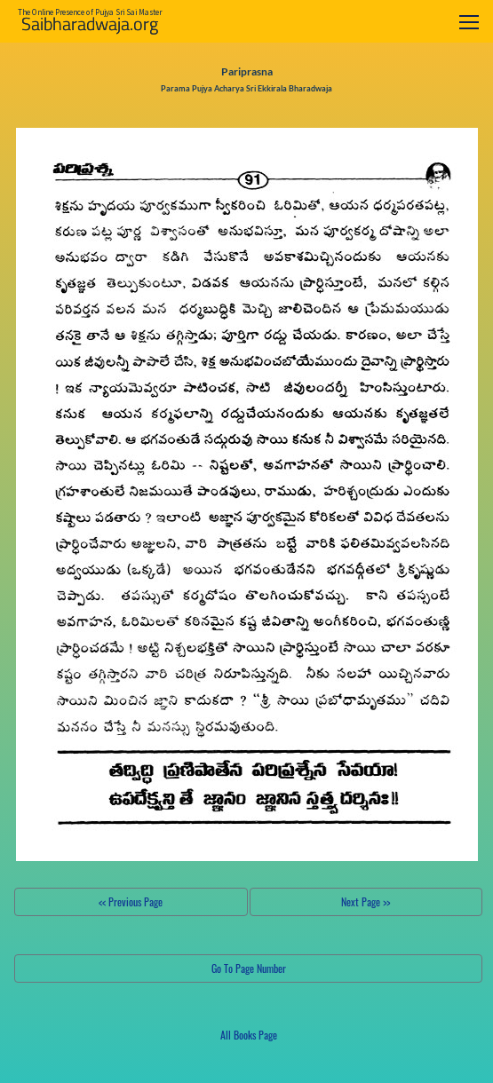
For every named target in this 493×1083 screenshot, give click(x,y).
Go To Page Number (248, 968)
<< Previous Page (131, 901)
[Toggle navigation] (469, 21)
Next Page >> (365, 901)
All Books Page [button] (248, 1034)
